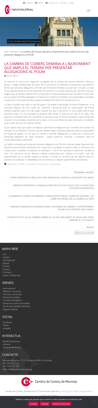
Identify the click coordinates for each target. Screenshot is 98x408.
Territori (14, 51)
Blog (72, 2)
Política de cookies (49, 395)
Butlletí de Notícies (11, 341)
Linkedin (28, 2)
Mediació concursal (12, 291)
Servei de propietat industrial (16, 306)
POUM (21, 164)
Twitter (39, 2)
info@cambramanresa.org (20, 369)
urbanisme (55, 164)
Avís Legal (66, 391)
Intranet (6, 344)
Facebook (51, 2)
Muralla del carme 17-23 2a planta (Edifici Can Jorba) (27, 360)
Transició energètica (12, 300)
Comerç (6, 269)
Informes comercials (12, 294)
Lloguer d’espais (10, 309)
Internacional (9, 260)
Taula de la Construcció (37, 164)
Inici (6, 51)
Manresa (12, 164)
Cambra (6, 257)
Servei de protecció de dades (16, 303)
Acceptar (33, 404)
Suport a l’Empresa (11, 275)
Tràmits (6, 266)
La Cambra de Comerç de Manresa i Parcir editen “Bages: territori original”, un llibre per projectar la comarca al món (51, 197)
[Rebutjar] (94, 402)
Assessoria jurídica (11, 297)
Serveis (6, 263)
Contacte (63, 2)
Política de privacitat (82, 391)
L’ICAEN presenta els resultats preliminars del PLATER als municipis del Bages (52, 177)
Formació (7, 272)
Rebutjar (45, 404)
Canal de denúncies (12, 347)
